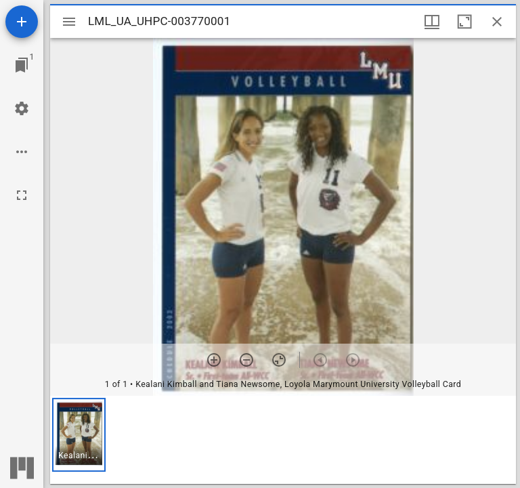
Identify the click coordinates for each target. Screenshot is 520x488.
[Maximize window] (464, 21)
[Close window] (497, 21)
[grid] (283, 440)
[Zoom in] (214, 360)
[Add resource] (21, 21)
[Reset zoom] (279, 360)
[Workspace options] (21, 152)
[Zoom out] (246, 360)
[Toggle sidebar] (69, 21)
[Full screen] (21, 195)
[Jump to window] (21, 65)
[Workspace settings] (21, 108)
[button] (79, 434)
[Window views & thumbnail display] (432, 21)
